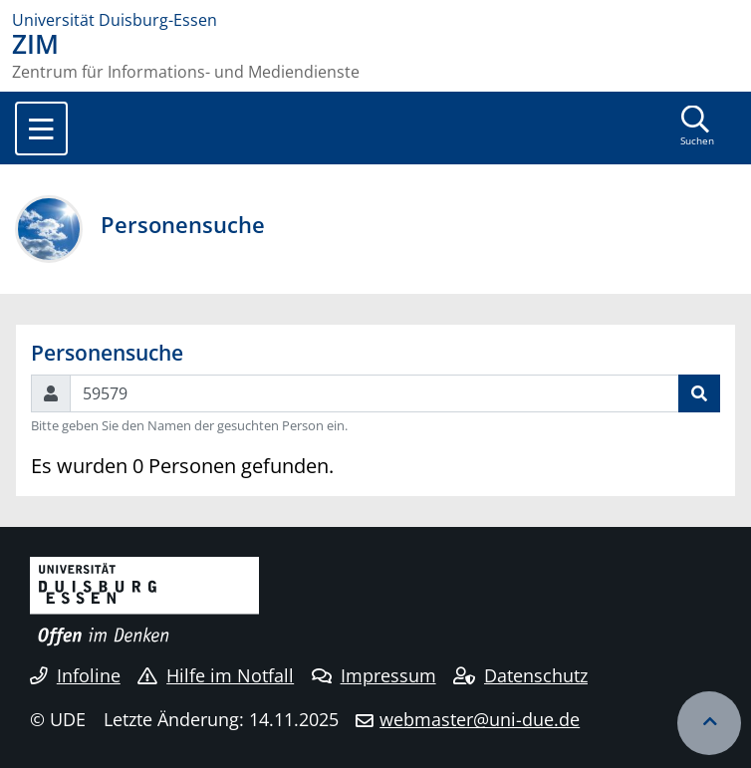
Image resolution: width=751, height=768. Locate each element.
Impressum (374, 675)
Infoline (75, 675)
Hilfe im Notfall (215, 675)
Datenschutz (520, 675)
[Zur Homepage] (375, 20)
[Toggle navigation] (41, 128)
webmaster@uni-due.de (479, 719)
